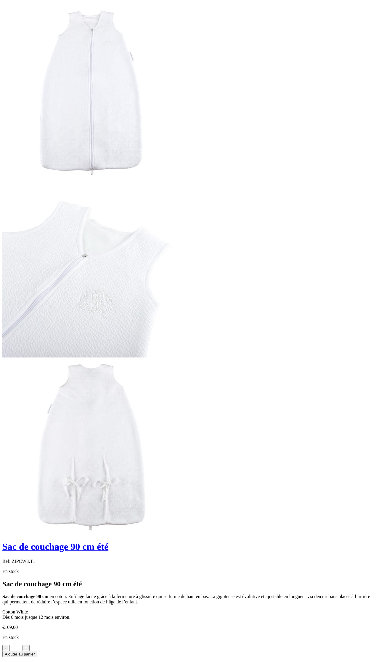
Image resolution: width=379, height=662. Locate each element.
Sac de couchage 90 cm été (55, 546)
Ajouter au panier (20, 654)
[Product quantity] (15, 648)
